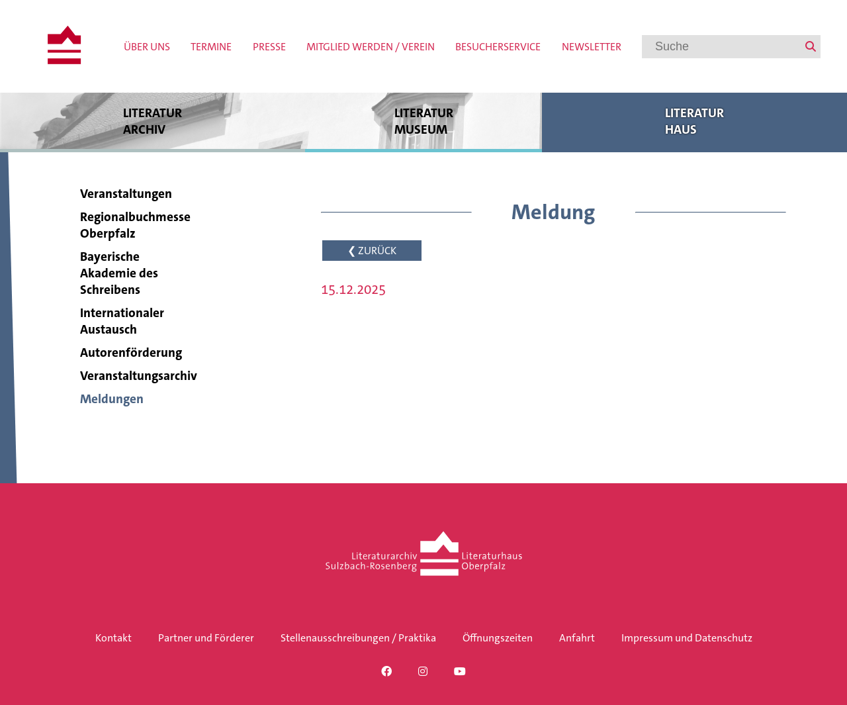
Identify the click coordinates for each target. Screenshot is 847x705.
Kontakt (113, 638)
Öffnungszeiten (498, 638)
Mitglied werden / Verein (370, 47)
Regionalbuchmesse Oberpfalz (135, 225)
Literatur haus (694, 121)
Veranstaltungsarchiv (138, 375)
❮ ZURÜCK (371, 251)
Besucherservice (498, 47)
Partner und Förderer (206, 638)
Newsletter (591, 47)
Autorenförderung (131, 352)
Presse (269, 47)
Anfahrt (577, 638)
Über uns (147, 47)
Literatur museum (423, 121)
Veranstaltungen (126, 193)
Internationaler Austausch (122, 321)
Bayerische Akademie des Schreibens (119, 273)
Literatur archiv (152, 121)
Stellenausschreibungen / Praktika (358, 638)
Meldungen (112, 399)
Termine (211, 47)
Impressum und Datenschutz (686, 638)
